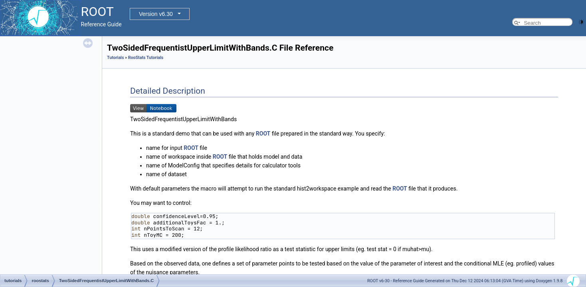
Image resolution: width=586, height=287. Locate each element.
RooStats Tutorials (146, 57)
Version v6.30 (156, 14)
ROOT (263, 133)
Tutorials (115, 57)
